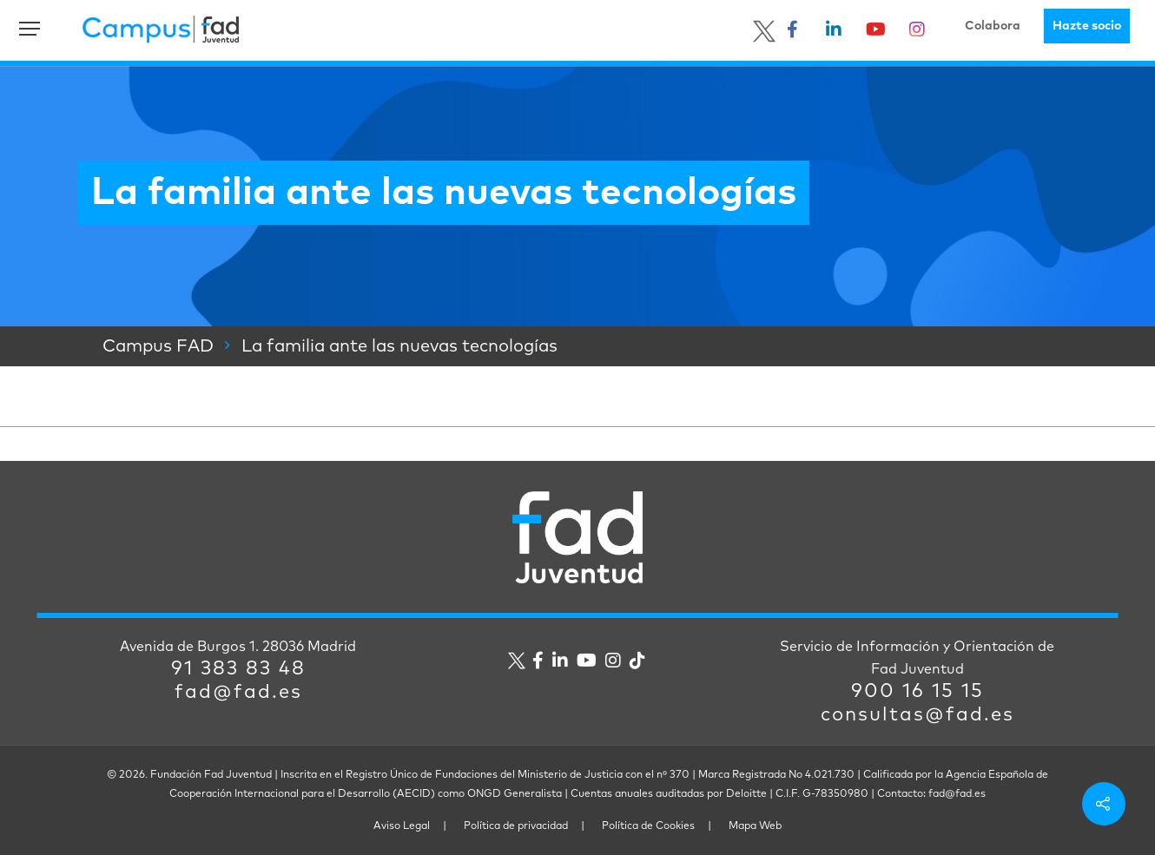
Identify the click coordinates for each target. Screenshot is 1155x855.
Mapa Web (755, 826)
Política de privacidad (516, 826)
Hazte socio (1087, 26)
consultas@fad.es (917, 715)
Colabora (992, 26)
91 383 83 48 (238, 669)
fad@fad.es (238, 692)
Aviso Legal (401, 826)
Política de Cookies (648, 826)
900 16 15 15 (917, 691)
